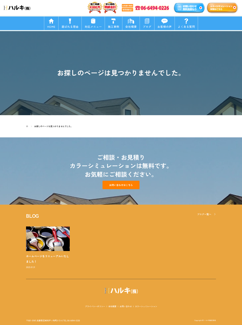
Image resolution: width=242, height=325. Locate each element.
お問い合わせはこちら (121, 185)
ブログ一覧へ (204, 214)
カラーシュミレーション (146, 306)
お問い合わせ (126, 306)
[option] (123, 247)
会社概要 (112, 306)
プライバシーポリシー (95, 306)
